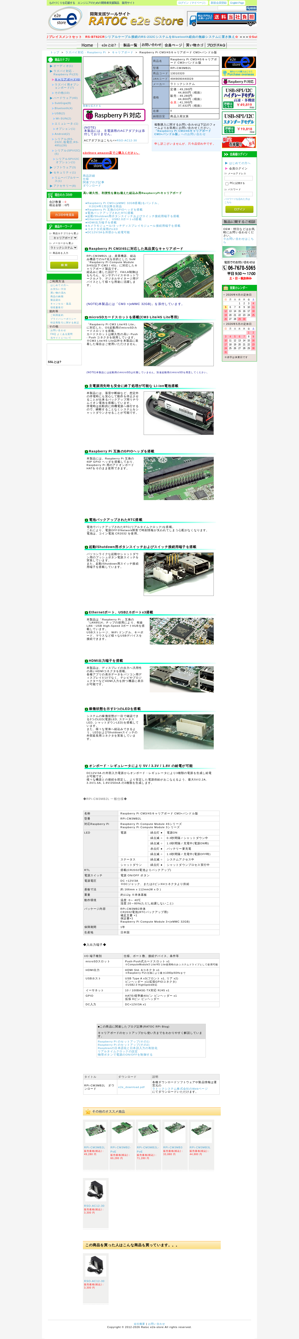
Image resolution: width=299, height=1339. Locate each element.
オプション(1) (65, 128)
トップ (55, 52)
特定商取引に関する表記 (64, 322)
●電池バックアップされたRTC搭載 (109, 212)
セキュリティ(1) (64, 172)
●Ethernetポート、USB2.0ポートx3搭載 (113, 219)
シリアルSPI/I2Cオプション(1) (67, 160)
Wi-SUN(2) (63, 118)
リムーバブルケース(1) (67, 179)
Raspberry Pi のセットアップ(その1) (124, 1041)
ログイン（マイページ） (192, 2)
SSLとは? (54, 362)
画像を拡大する (92, 105)
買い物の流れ (58, 292)
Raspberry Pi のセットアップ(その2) (124, 1044)
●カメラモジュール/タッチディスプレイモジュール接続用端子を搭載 (133, 225)
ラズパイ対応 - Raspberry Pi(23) (65, 72)
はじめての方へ (59, 285)
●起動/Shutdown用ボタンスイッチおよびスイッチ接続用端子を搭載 (132, 216)
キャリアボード (123, 52)
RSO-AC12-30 (127, 140)
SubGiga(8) (63, 102)
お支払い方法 (58, 289)
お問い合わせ (58, 330)
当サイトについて (60, 338)
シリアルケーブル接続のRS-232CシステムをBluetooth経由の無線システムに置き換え (180, 37)
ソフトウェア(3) (64, 167)
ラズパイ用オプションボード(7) (67, 86)
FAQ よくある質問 (61, 334)
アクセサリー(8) (64, 185)
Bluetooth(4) (64, 108)
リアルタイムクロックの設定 (118, 1051)
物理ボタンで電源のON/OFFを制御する (125, 1054)
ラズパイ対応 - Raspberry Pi (86, 52)
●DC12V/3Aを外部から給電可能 (107, 232)
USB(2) (60, 113)
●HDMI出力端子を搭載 (101, 222)
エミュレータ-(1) (66, 123)
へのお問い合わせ (182, 132)
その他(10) (62, 92)
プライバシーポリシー (63, 319)
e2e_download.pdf (131, 1086)
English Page (237, 2)
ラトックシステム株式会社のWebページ (180, 1088)
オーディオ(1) (63, 65)
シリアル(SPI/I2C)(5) (68, 152)
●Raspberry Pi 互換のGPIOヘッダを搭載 (114, 209)
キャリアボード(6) (67, 79)
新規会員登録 (218, 2)
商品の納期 (57, 296)
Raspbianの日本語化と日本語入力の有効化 (128, 1047)
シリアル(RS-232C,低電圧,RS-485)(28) (67, 142)
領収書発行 (57, 307)
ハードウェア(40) (65, 97)
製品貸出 (55, 300)
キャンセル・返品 (60, 303)
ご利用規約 (57, 315)
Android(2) (62, 133)
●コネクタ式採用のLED (101, 228)
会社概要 (139, 1323)
